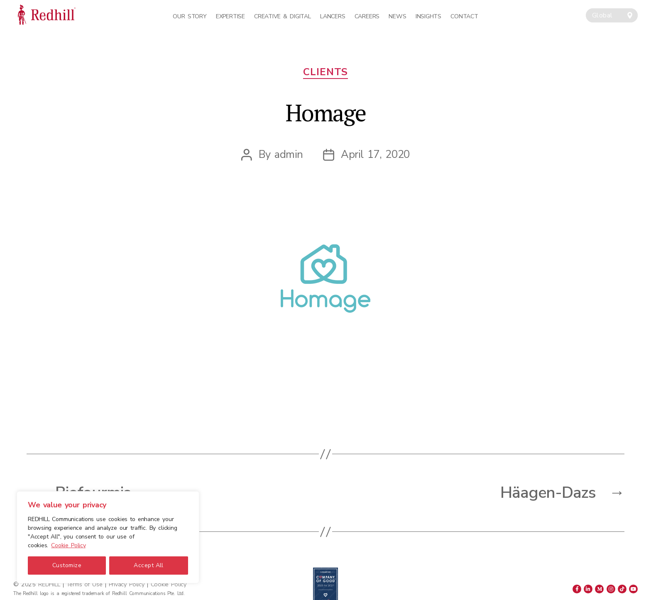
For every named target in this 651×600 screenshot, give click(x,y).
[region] (108, 537)
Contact (464, 16)
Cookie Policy (68, 545)
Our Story (189, 16)
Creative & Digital (282, 16)
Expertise (230, 16)
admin (288, 154)
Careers (367, 16)
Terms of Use (84, 584)
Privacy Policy (126, 584)
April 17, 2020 (375, 154)
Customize (66, 565)
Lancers (332, 16)
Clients (325, 72)
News (397, 16)
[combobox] (612, 15)
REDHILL (50, 584)
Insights (428, 16)
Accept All (149, 565)
